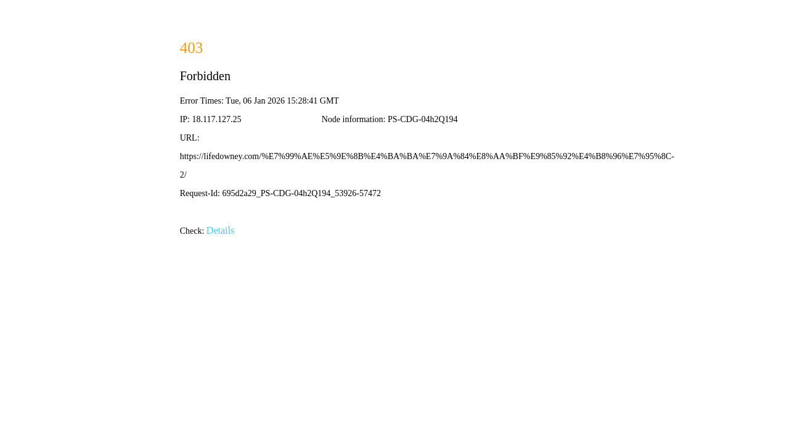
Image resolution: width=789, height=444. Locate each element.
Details (220, 230)
